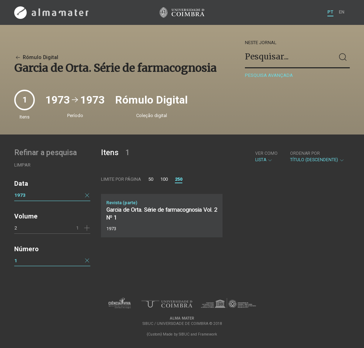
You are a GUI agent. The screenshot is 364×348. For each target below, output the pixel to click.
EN (341, 12)
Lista (266, 157)
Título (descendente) (317, 157)
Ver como (266, 153)
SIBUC (184, 334)
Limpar (22, 165)
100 (164, 179)
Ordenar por (305, 153)
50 (150, 179)
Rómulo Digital (36, 57)
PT (330, 12)
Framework (207, 334)
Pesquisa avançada (269, 75)
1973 (20, 195)
